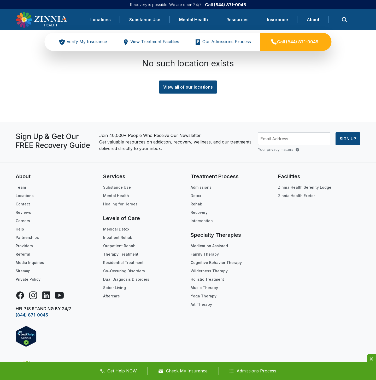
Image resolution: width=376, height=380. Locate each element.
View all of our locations (188, 87)
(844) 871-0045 (32, 315)
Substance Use (144, 19)
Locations (100, 19)
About (313, 19)
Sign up (348, 138)
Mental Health (193, 19)
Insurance (277, 19)
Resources (237, 19)
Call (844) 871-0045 (225, 4)
